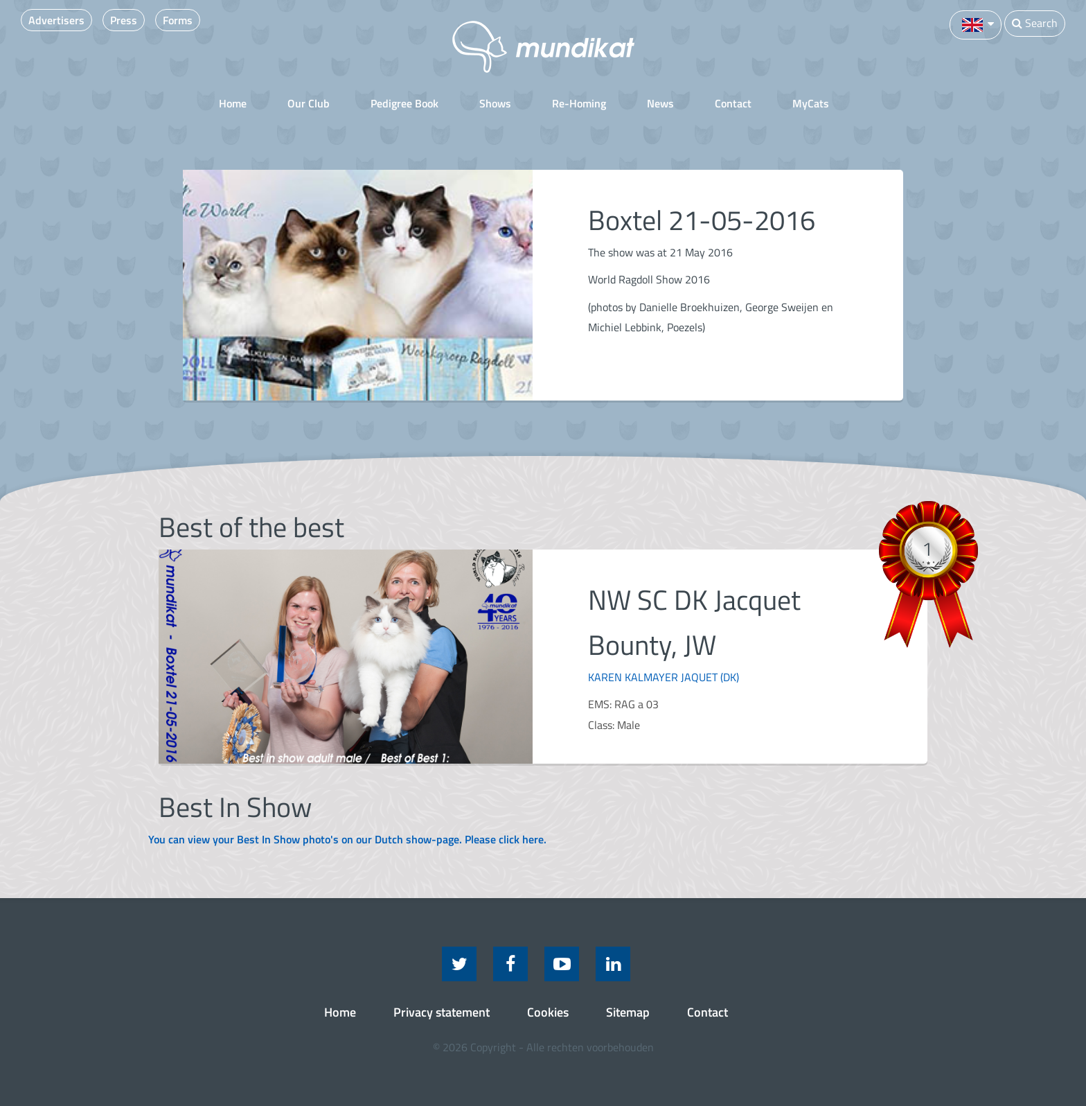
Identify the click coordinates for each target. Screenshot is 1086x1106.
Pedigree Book (404, 103)
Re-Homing (579, 103)
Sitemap (628, 1012)
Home (233, 103)
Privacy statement (441, 1012)
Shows (495, 103)
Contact (733, 103)
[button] (975, 23)
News (660, 103)
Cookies (548, 1012)
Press (123, 20)
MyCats (810, 103)
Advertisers (56, 20)
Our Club (308, 103)
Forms (178, 20)
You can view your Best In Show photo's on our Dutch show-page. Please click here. (347, 839)
